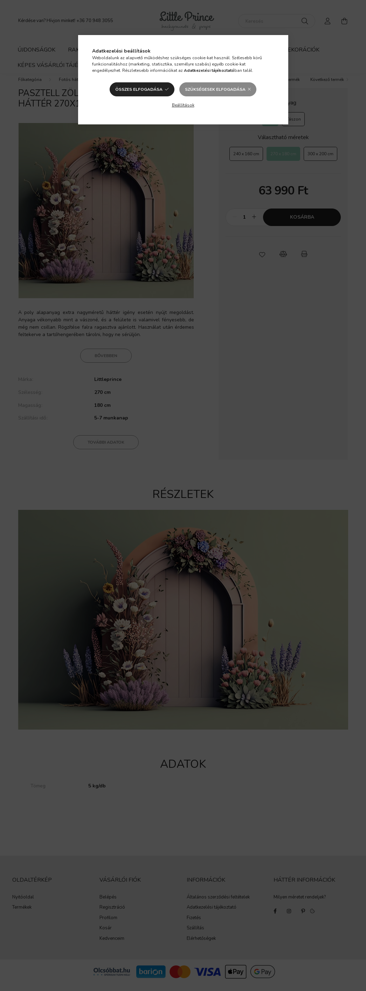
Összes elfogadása (139, 89)
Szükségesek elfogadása (215, 89)
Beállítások (183, 105)
